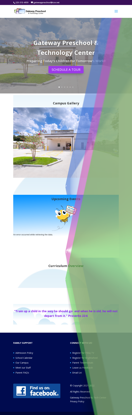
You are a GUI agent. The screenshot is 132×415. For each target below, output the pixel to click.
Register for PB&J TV (83, 352)
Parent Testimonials (82, 362)
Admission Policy (24, 352)
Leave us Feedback (82, 367)
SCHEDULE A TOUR (66, 71)
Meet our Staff (23, 367)
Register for (78, 357)
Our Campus (22, 362)
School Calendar (23, 357)
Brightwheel (91, 357)
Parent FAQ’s (22, 372)
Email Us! (77, 372)
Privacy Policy (77, 401)
